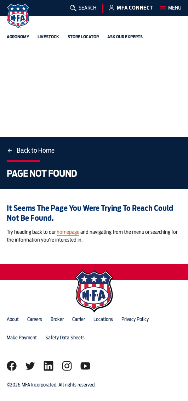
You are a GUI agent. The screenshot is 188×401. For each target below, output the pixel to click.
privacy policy (135, 319)
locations (103, 319)
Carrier (78, 319)
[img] (18, 16)
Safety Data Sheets (65, 337)
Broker (57, 319)
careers (34, 319)
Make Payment (22, 337)
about (13, 319)
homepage (68, 232)
